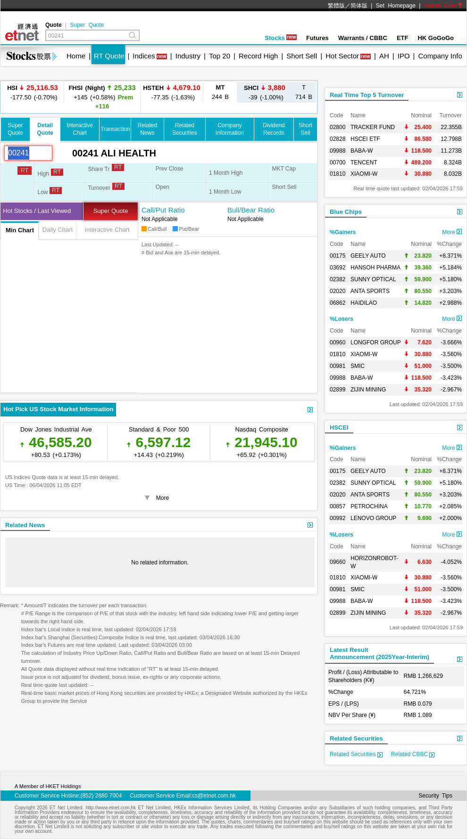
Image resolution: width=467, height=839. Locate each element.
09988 (337, 150)
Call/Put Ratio (163, 210)
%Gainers (343, 232)
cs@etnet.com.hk (214, 795)
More (452, 232)
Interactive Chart (106, 229)
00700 (337, 162)
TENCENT (363, 162)
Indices (144, 56)
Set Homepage (396, 5)
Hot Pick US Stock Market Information (58, 409)
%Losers (341, 319)
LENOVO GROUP (373, 518)
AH (384, 56)
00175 (337, 256)
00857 (337, 506)
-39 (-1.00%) (264, 92)
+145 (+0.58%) (101, 96)
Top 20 (219, 56)
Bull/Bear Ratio (251, 210)
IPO (404, 56)
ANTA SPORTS (370, 291)
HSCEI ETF (365, 139)
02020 (337, 291)
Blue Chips (346, 211)
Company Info (440, 56)
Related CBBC (412, 754)
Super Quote (87, 25)
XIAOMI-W (363, 174)
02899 (337, 389)
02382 (337, 279)
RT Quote (109, 56)
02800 (337, 127)
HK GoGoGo (435, 37)
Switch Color (443, 5)
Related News (25, 525)
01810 (337, 174)
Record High (258, 56)
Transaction (115, 129)
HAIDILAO (363, 303)
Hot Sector (342, 56)
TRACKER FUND (372, 127)
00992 (337, 518)
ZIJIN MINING (368, 389)
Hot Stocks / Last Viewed (37, 210)
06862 (337, 303)
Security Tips (435, 795)
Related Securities (356, 738)
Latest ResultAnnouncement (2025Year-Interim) (379, 653)
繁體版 (336, 5)
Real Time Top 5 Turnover (367, 94)
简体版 (358, 5)
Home (76, 56)
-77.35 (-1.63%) (171, 92)
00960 (337, 342)
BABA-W (361, 150)
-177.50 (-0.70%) (32, 92)
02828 (337, 139)
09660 (337, 562)
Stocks (281, 37)
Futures (317, 37)
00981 (337, 366)
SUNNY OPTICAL (373, 279)
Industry (187, 56)
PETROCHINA (369, 506)
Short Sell (301, 56)
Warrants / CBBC (362, 37)
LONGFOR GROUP (375, 342)
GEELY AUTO (368, 256)
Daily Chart (57, 229)
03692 (337, 267)
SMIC (357, 366)
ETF (403, 37)
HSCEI (339, 427)
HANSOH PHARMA (375, 267)
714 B (303, 92)
